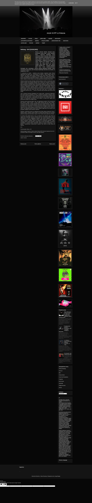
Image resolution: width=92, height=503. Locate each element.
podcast (37, 42)
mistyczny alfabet (45, 40)
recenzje (30, 38)
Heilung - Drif (29, 129)
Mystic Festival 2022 (44, 119)
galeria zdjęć (43, 38)
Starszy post (52, 143)
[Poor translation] (5, 484)
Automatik (61, 383)
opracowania (57, 38)
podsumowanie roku (56, 40)
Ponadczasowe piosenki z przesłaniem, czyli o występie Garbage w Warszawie (65, 329)
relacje (36, 38)
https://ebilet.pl (41, 132)
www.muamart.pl (62, 79)
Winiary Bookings (62, 368)
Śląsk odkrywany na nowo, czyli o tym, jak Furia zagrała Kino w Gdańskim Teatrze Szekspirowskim (65, 314)
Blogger (58, 476)
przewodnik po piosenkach (26, 40)
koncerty (31, 42)
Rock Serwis (61, 381)
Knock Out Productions (63, 377)
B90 (60, 372)
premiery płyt (24, 42)
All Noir (60, 387)
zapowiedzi (23, 38)
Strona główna (38, 143)
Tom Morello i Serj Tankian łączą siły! (67, 354)
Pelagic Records (62, 385)
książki (43, 42)
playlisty (37, 40)
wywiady (50, 38)
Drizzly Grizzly (62, 374)
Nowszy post (23, 143)
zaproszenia (65, 40)
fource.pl (60, 370)
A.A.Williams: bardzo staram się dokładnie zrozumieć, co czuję (67, 342)
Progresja (61, 379)
